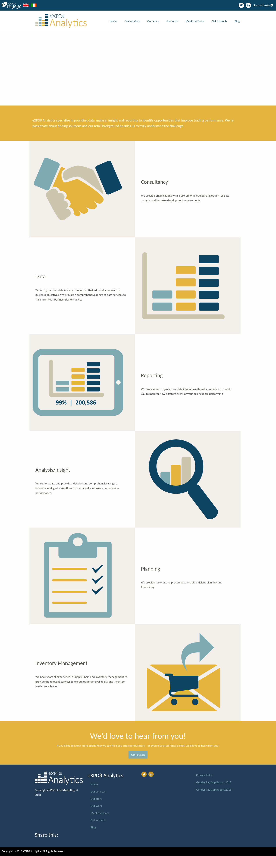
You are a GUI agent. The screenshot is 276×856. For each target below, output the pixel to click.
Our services (132, 21)
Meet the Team (195, 21)
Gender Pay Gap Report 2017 (213, 782)
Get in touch (219, 21)
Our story (153, 21)
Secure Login (263, 5)
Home (113, 21)
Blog (237, 21)
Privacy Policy (204, 775)
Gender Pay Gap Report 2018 (213, 789)
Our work (172, 21)
